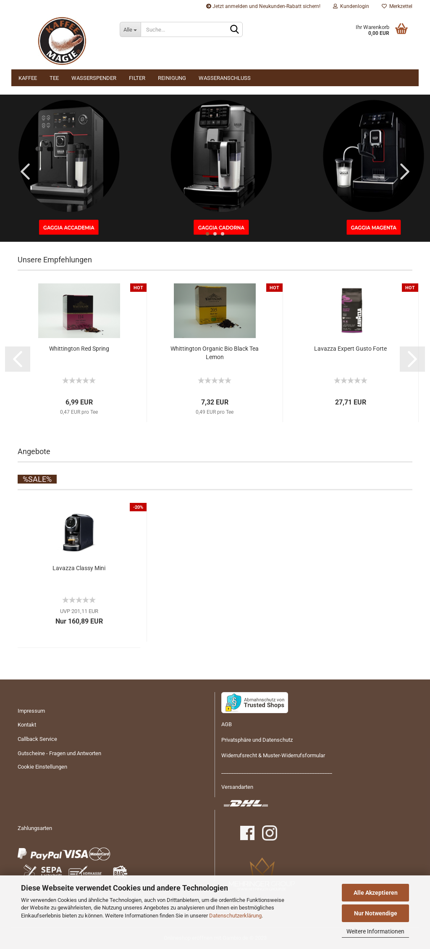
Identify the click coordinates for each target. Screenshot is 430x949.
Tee (54, 78)
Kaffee (27, 78)
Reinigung (172, 78)
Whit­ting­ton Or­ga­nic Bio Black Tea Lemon (214, 352)
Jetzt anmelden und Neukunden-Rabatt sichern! (263, 6)
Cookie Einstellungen (42, 767)
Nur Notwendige (375, 913)
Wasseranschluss (225, 78)
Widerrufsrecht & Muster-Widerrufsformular (273, 755)
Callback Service (37, 739)
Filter (137, 78)
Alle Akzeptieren (376, 892)
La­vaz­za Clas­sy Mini (78, 568)
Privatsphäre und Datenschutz (257, 740)
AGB (226, 724)
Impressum (31, 711)
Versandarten (237, 787)
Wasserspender (93, 78)
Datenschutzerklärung (235, 915)
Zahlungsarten (35, 828)
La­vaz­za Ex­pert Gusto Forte (350, 348)
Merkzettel (397, 6)
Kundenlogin (351, 6)
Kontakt (27, 725)
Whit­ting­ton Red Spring (79, 348)
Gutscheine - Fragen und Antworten (59, 753)
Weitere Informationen (375, 931)
